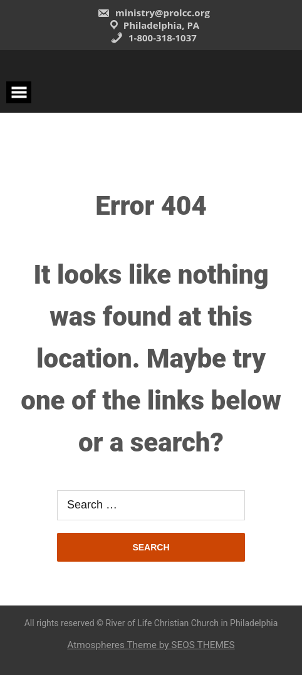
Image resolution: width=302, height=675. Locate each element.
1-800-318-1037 (153, 37)
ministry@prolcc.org (153, 12)
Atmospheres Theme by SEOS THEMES (150, 645)
